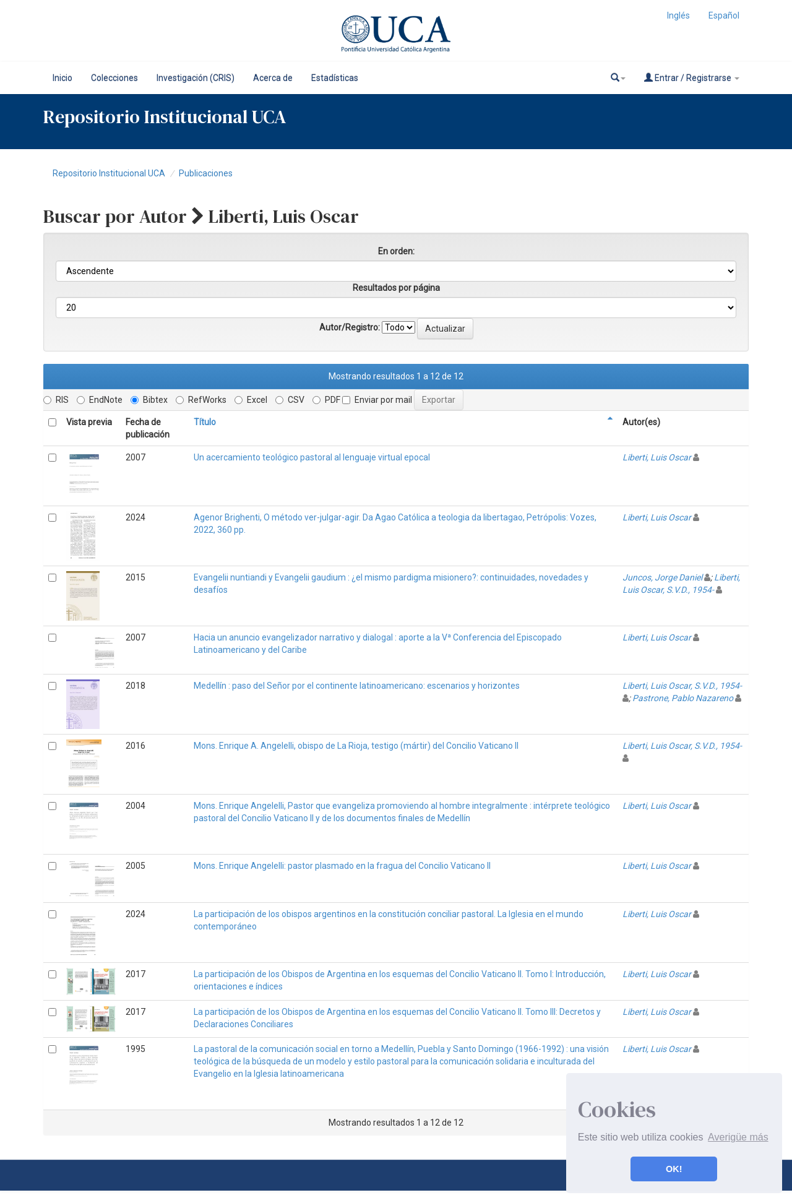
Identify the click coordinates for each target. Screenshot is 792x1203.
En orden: (396, 251)
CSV (289, 400)
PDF (326, 400)
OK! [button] (674, 1169)
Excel (251, 400)
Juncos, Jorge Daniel (662, 577)
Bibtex (149, 400)
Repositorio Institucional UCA (109, 173)
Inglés (678, 15)
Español (723, 15)
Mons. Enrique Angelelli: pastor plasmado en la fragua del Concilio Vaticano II (342, 866)
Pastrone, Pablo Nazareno (682, 698)
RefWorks (201, 400)
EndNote (100, 400)
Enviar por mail (377, 400)
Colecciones (114, 78)
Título (205, 422)
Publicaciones (206, 173)
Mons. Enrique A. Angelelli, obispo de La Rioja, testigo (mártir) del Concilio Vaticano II (356, 746)
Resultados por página (396, 288)
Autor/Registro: (349, 327)
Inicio (62, 78)
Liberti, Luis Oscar (656, 457)
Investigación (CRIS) (196, 78)
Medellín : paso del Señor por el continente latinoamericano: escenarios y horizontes (357, 686)
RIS (56, 400)
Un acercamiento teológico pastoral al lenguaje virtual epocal (312, 457)
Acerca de (273, 78)
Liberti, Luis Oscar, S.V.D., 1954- (682, 686)
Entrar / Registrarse (691, 77)
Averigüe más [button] (738, 1137)
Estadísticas (334, 78)
